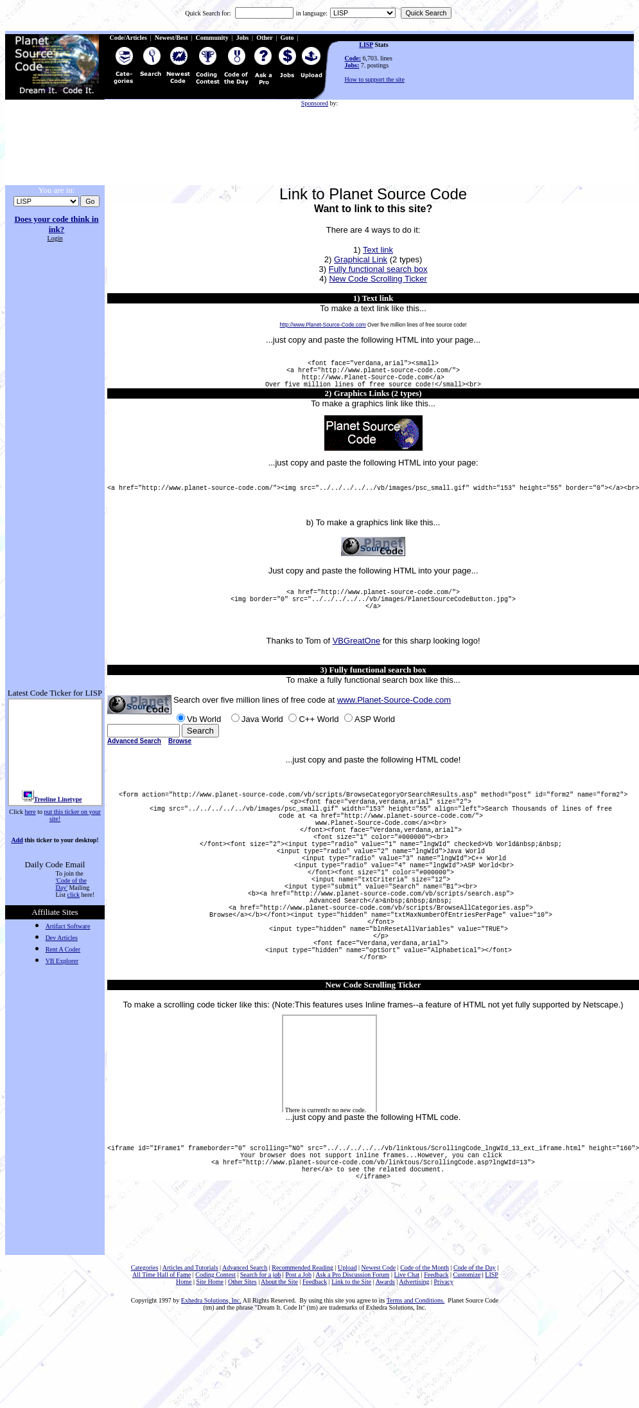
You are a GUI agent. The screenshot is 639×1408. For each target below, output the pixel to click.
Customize (467, 1357)
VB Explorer (62, 960)
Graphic (348, 259)
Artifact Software (68, 926)
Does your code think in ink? (56, 224)
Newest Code (379, 1350)
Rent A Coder (63, 949)
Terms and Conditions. (416, 1383)
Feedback (436, 1357)
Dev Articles (62, 937)
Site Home (209, 1364)
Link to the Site (351, 1364)
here (29, 811)
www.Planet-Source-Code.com (394, 721)
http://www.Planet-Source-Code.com (322, 324)
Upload (347, 1350)
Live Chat (406, 1357)
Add (16, 840)
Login (55, 238)
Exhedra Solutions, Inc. (211, 1383)
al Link (375, 259)
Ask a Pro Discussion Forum (352, 1357)
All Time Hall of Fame (161, 1357)
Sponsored (314, 103)
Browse (179, 762)
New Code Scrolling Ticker (377, 279)
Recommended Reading (302, 1350)
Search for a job (260, 1357)
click (73, 894)
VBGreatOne (356, 662)
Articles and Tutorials (190, 1350)
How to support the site (375, 79)
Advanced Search (134, 762)
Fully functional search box (378, 269)
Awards (385, 1364)
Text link (378, 250)
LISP (366, 44)
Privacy (444, 1364)
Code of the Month (424, 1350)
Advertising (414, 1364)
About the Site (279, 1364)
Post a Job (298, 1357)
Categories (145, 1350)
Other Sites (242, 1364)
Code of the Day (474, 1350)
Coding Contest (215, 1357)
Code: (353, 58)
